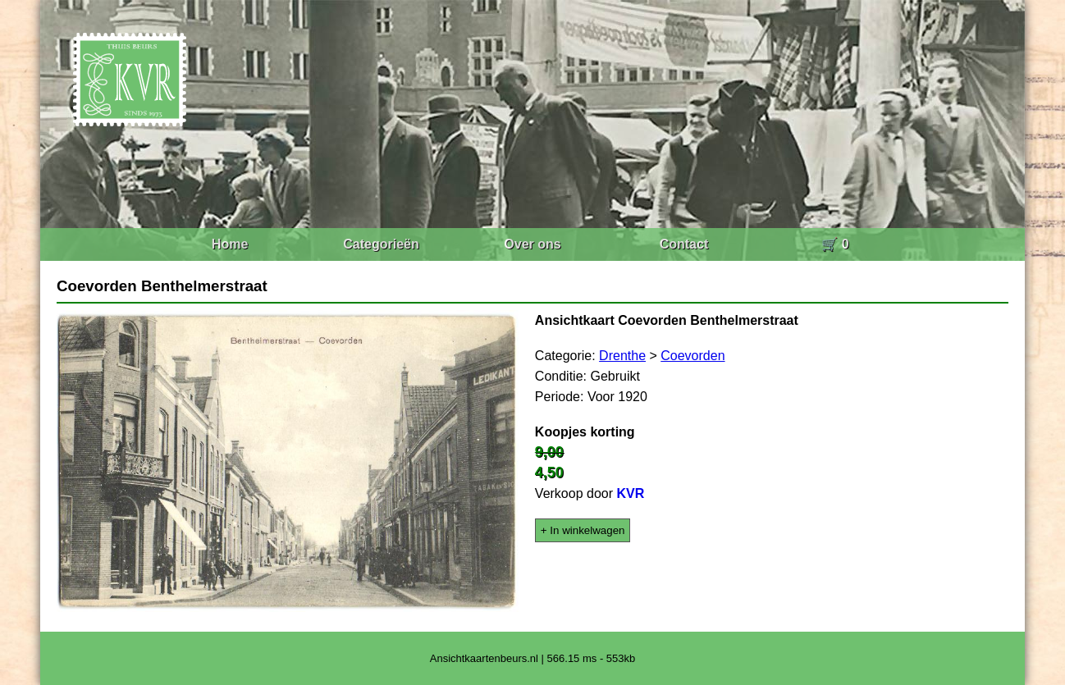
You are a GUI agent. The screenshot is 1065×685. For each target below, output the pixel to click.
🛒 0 (834, 244)
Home (230, 244)
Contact (684, 244)
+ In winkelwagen (583, 530)
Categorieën (380, 244)
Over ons (532, 244)
